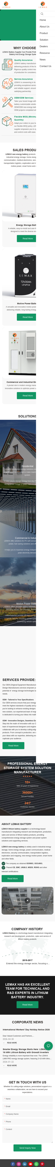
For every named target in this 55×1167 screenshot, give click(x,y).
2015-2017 (27, 966)
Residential (27, 472)
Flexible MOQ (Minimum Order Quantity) (29, 123)
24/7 (27, 809)
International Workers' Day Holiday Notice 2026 (26, 1036)
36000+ (27, 799)
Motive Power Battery (27, 310)
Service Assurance (23, 80)
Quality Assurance (23, 60)
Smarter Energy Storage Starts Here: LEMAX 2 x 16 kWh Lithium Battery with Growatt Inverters (26, 1057)
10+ (27, 788)
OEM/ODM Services (23, 101)
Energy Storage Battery (27, 231)
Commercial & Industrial (27, 544)
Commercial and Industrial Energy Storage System (28, 388)
